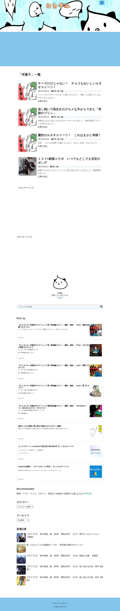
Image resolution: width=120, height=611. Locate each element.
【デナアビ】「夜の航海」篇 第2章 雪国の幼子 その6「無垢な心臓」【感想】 (62, 556)
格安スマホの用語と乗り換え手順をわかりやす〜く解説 (39, 426)
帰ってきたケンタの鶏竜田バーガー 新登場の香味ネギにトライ (54, 545)
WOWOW (87, 494)
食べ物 (60, 91)
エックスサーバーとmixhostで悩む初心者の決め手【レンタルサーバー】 (46, 446)
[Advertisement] (60, 49)
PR (54, 91)
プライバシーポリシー (60, 603)
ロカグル (62, 607)
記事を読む (43, 101)
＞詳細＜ (60, 298)
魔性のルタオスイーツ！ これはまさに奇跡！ (69, 135)
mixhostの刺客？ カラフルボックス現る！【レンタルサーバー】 (43, 467)
